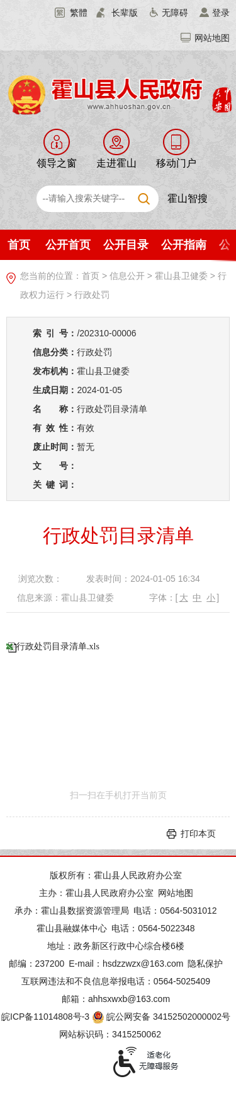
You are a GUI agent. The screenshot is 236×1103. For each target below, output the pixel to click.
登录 (221, 13)
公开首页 (68, 245)
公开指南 (183, 245)
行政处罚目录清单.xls (57, 646)
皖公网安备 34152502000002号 (162, 1017)
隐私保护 (205, 963)
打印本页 (198, 834)
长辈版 (124, 13)
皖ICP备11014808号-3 (45, 1017)
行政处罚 (92, 295)
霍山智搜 (187, 198)
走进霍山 (116, 163)
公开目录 (126, 245)
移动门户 (176, 163)
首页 (19, 245)
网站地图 (212, 38)
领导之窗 (57, 163)
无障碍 (175, 13)
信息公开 (127, 276)
